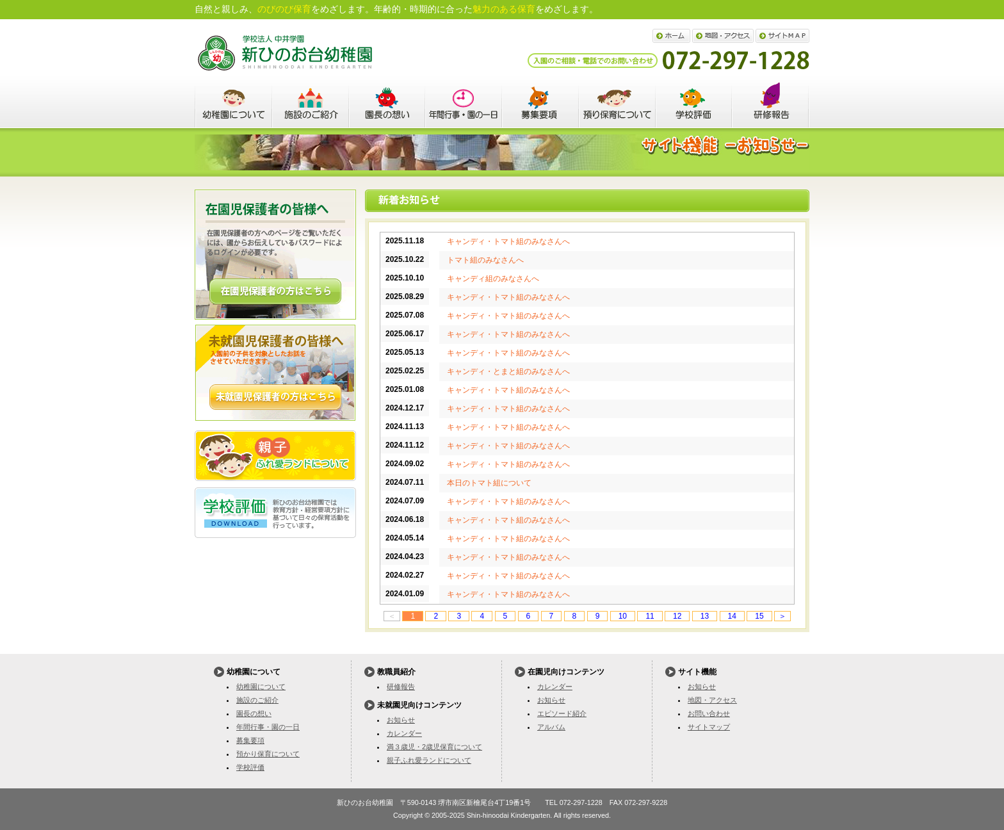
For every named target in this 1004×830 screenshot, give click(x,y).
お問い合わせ (709, 713)
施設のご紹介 (309, 103)
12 (677, 616)
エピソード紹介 (562, 713)
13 (704, 616)
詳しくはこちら (275, 291)
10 (623, 616)
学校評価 (694, 103)
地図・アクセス (723, 36)
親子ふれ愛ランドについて (275, 455)
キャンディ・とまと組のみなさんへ (508, 371)
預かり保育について (617, 103)
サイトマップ (782, 36)
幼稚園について (233, 103)
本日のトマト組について (489, 482)
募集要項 (540, 103)
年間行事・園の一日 (463, 103)
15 (759, 616)
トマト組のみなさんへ (485, 260)
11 (649, 616)
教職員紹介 (771, 103)
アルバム (551, 727)
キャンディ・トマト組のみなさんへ (508, 241)
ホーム (671, 36)
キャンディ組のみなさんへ (493, 278)
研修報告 (401, 686)
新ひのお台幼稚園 (285, 52)
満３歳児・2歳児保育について (434, 747)
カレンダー (404, 733)
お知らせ (401, 720)
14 (732, 616)
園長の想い (386, 103)
